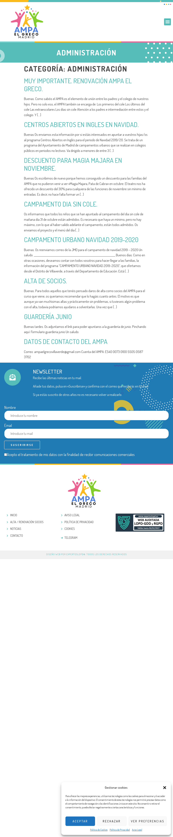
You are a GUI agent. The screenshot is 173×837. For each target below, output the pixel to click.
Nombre (10, 407)
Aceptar (80, 821)
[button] (165, 788)
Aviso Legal (137, 829)
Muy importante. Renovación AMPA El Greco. (78, 84)
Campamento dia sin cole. (60, 204)
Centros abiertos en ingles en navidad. (81, 124)
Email (8, 425)
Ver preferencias (147, 821)
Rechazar (112, 821)
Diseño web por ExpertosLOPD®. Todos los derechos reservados (86, 554)
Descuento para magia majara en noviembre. (73, 164)
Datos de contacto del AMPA (66, 341)
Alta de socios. (45, 280)
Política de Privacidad (120, 829)
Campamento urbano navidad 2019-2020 (81, 239)
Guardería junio (48, 316)
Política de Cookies (99, 829)
